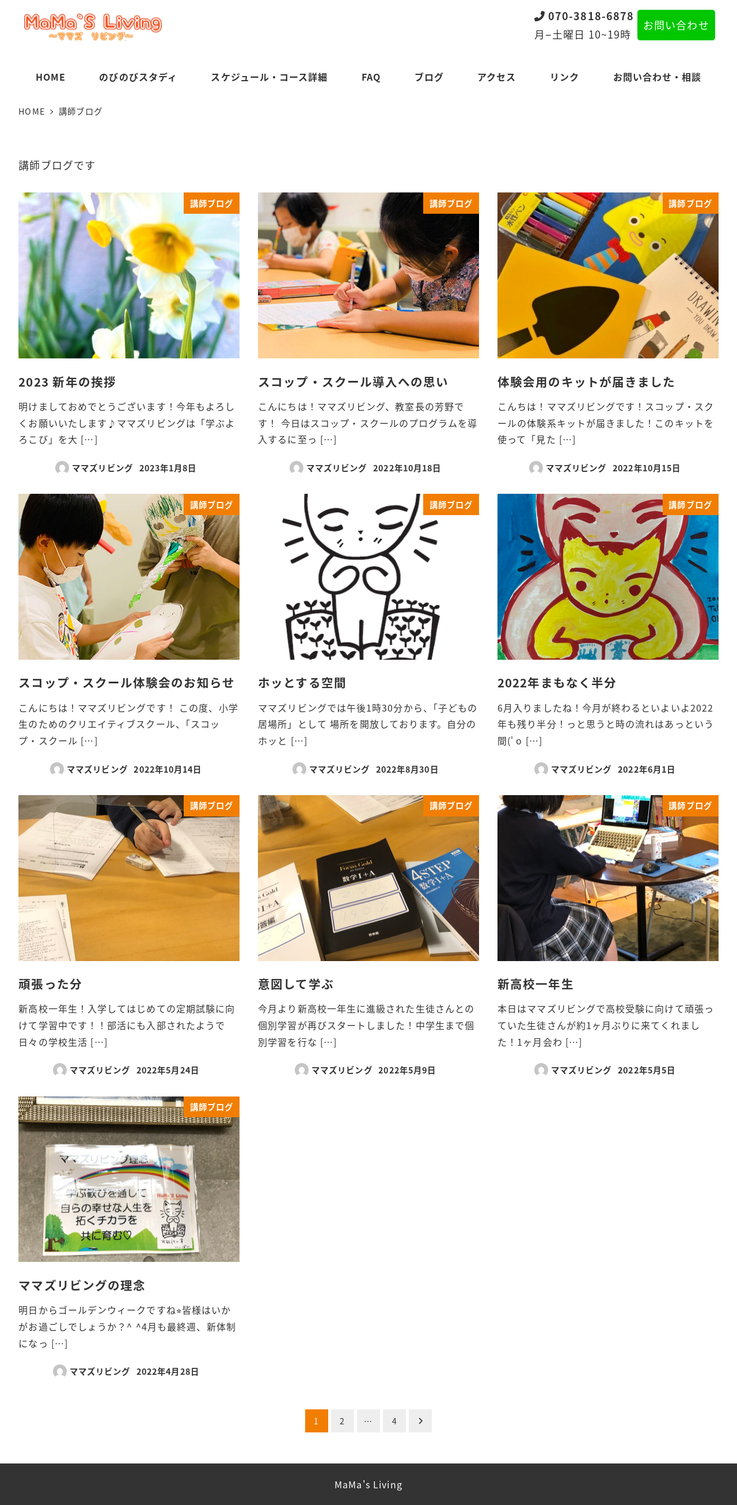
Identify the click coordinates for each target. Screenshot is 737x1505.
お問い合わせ (676, 24)
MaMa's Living (368, 1484)
